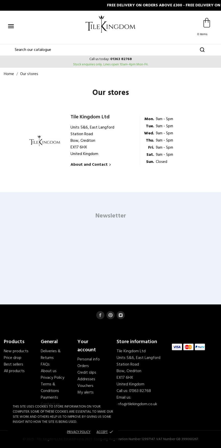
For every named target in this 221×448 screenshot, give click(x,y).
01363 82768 (121, 59)
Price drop (12, 358)
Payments (49, 397)
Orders (83, 366)
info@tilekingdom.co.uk (137, 404)
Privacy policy (78, 432)
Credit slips (86, 372)
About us (49, 371)
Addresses (86, 379)
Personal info (88, 359)
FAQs (45, 364)
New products (16, 351)
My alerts (85, 392)
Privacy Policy (52, 377)
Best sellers (13, 364)
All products (14, 371)
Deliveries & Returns (51, 354)
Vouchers (85, 386)
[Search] (110, 49)
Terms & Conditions (50, 387)
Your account (86, 346)
